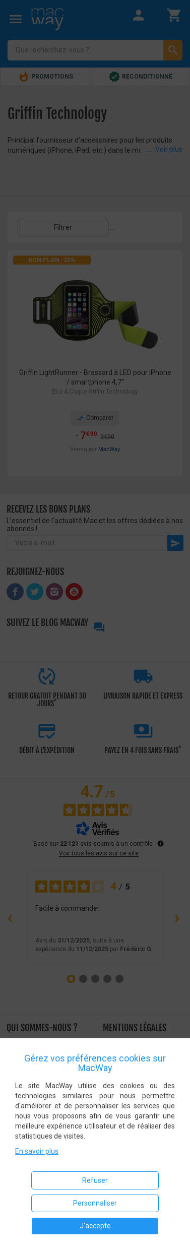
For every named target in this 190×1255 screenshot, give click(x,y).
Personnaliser (95, 1203)
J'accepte (95, 1226)
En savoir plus (36, 1151)
